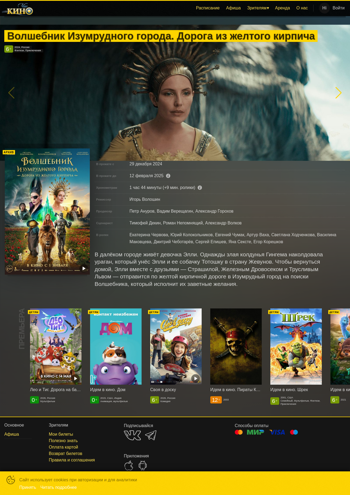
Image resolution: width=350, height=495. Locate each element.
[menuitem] (208, 8)
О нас (302, 8)
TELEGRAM (150, 435)
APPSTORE (129, 465)
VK (132, 435)
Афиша (233, 8)
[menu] (174, 8)
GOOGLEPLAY (143, 465)
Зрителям (257, 8)
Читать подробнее (58, 487)
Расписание (208, 8)
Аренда (282, 8)
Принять (27, 487)
